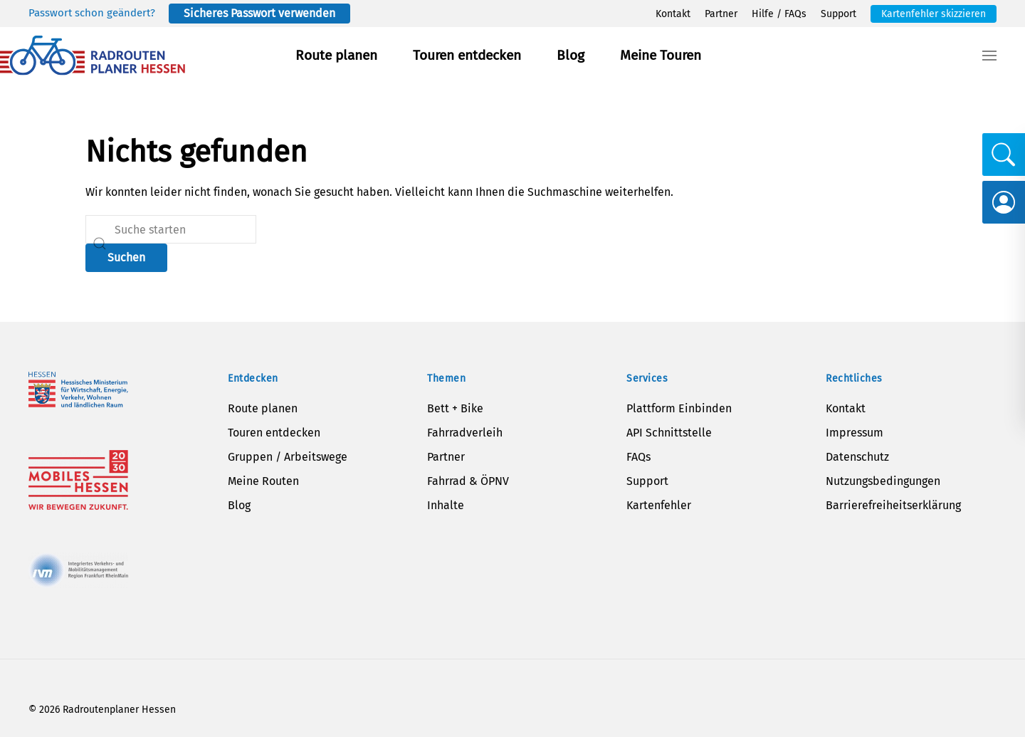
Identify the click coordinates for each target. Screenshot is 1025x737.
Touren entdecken (467, 55)
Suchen (126, 257)
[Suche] (170, 229)
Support (838, 14)
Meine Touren (660, 55)
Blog (570, 55)
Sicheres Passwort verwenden (259, 13)
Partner (721, 14)
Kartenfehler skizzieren (933, 14)
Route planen (336, 55)
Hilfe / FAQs (779, 14)
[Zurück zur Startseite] (92, 55)
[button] (989, 55)
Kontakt (673, 14)
